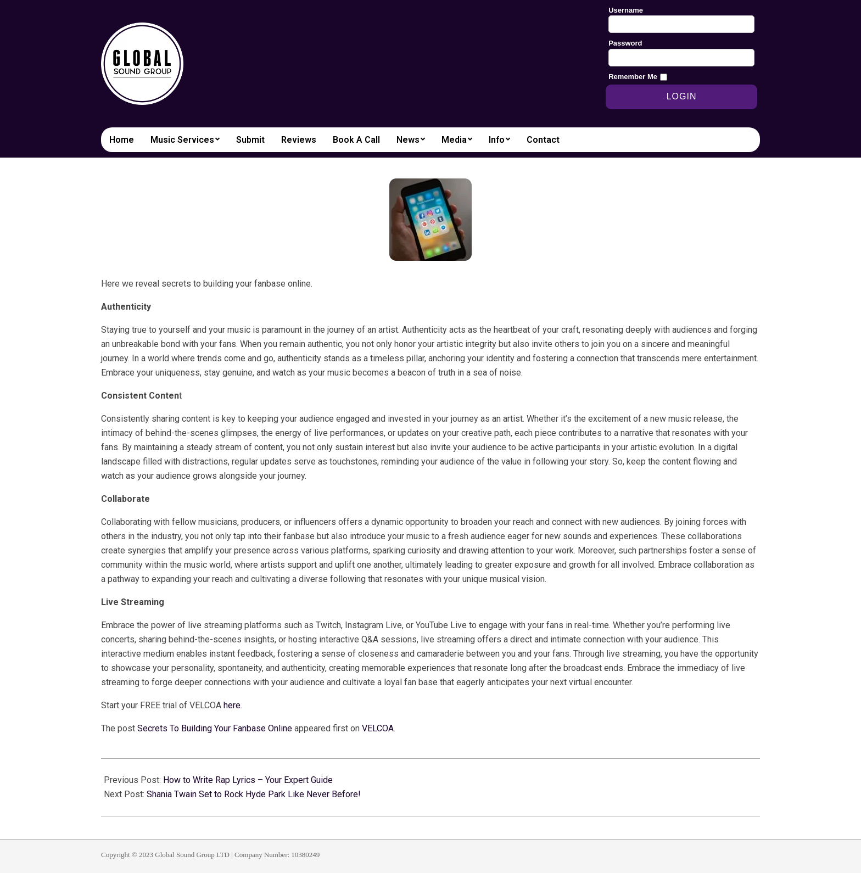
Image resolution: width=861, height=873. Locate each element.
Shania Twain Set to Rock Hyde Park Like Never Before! (254, 794)
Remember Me (632, 76)
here (232, 705)
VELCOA (378, 728)
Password (625, 43)
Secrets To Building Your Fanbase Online (214, 728)
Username (625, 10)
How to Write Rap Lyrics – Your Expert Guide (248, 780)
